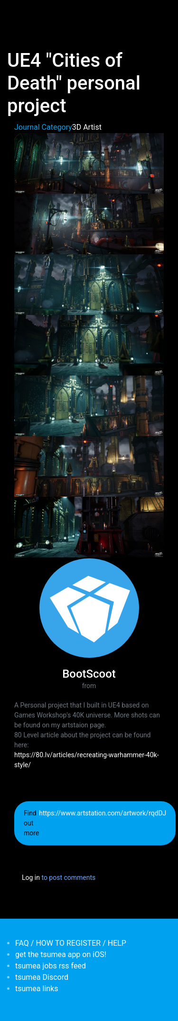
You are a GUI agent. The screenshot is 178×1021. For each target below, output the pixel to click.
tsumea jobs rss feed (50, 965)
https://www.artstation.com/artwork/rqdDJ (102, 813)
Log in (31, 877)
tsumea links (36, 988)
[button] (89, 162)
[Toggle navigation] (21, 13)
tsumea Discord (41, 977)
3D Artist (87, 127)
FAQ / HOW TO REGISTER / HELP (70, 943)
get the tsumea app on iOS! (60, 954)
